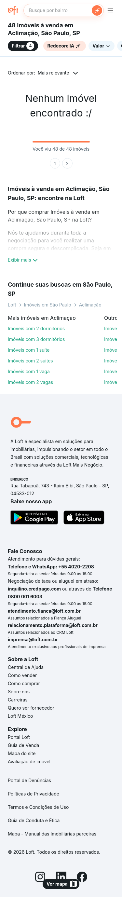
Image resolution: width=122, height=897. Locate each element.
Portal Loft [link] (19, 737)
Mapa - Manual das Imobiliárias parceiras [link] (52, 833)
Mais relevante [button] (53, 72)
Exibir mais (23, 260)
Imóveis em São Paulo (47, 304)
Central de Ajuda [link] (26, 667)
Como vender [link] (22, 675)
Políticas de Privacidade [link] (33, 793)
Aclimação (90, 304)
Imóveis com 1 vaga (29, 371)
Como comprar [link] (24, 683)
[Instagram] (40, 878)
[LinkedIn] (61, 878)
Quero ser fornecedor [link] (31, 708)
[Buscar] (97, 10)
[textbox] (63, 10)
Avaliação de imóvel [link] (29, 761)
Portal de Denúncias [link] (29, 780)
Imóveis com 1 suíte (29, 350)
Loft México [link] (20, 716)
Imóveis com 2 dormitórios (36, 328)
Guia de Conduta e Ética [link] (34, 820)
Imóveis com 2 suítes (30, 360)
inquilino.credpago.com (34, 588)
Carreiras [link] (18, 699)
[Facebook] (82, 878)
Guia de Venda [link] (23, 745)
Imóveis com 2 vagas (30, 382)
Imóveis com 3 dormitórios (36, 339)
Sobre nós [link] (19, 691)
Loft (12, 304)
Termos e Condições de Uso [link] (38, 807)
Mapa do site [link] (21, 753)
